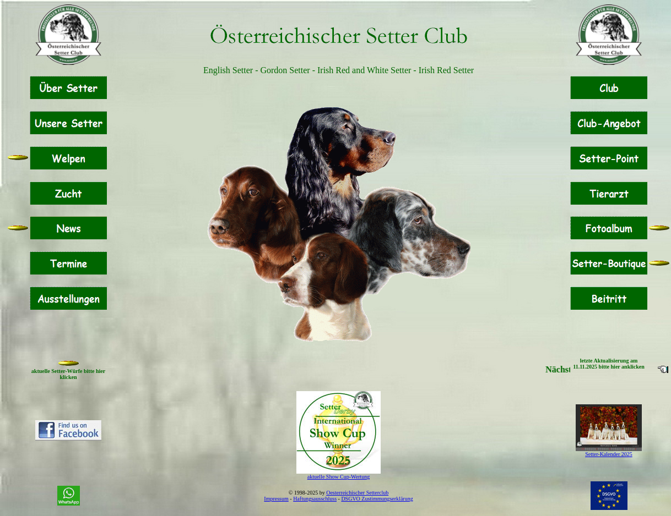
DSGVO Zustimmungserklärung (377, 499)
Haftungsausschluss (315, 499)
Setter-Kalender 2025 (608, 454)
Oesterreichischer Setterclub (357, 493)
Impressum (276, 499)
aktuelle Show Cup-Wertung (338, 477)
